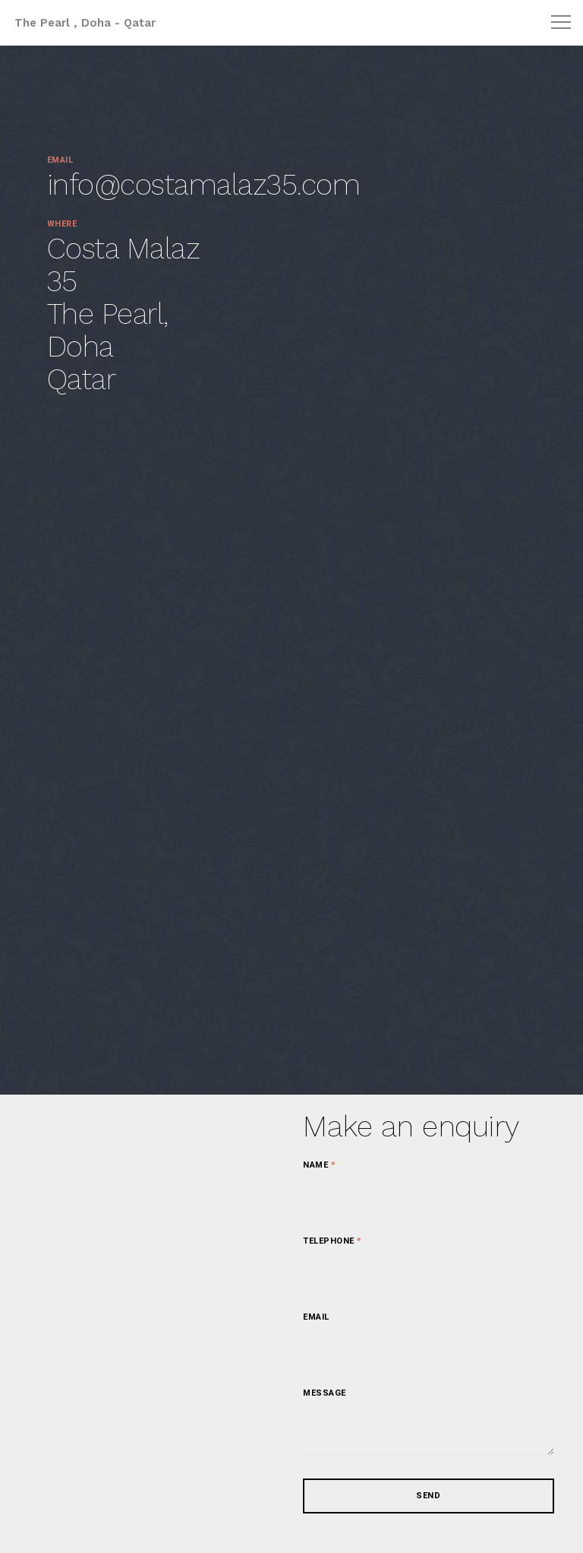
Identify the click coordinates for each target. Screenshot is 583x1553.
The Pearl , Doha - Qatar (85, 23)
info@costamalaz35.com (204, 184)
